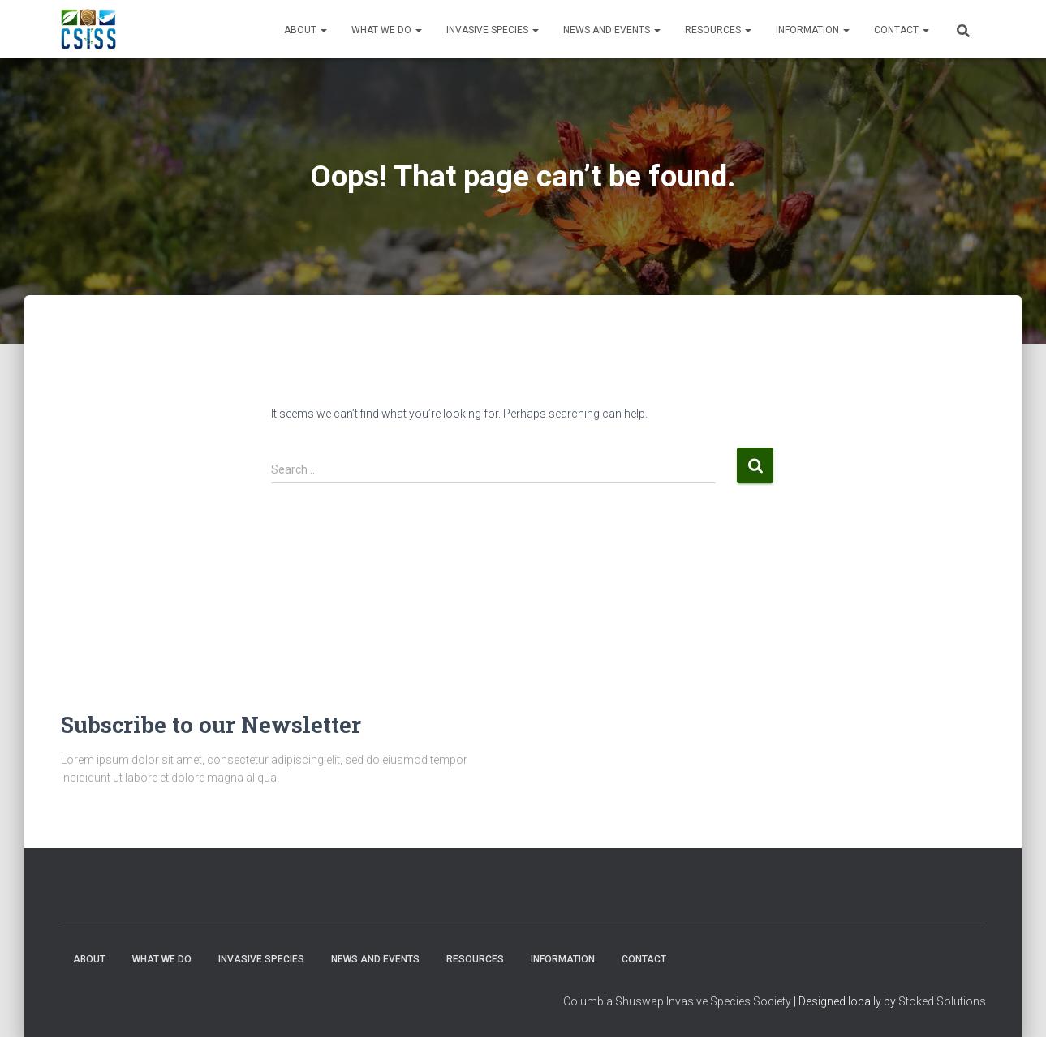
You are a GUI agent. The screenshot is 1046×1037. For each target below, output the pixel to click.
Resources (718, 30)
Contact (901, 30)
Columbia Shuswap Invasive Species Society (677, 1001)
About (305, 30)
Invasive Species (492, 30)
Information (813, 30)
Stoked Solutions (942, 1001)
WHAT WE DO (386, 30)
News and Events (612, 30)
